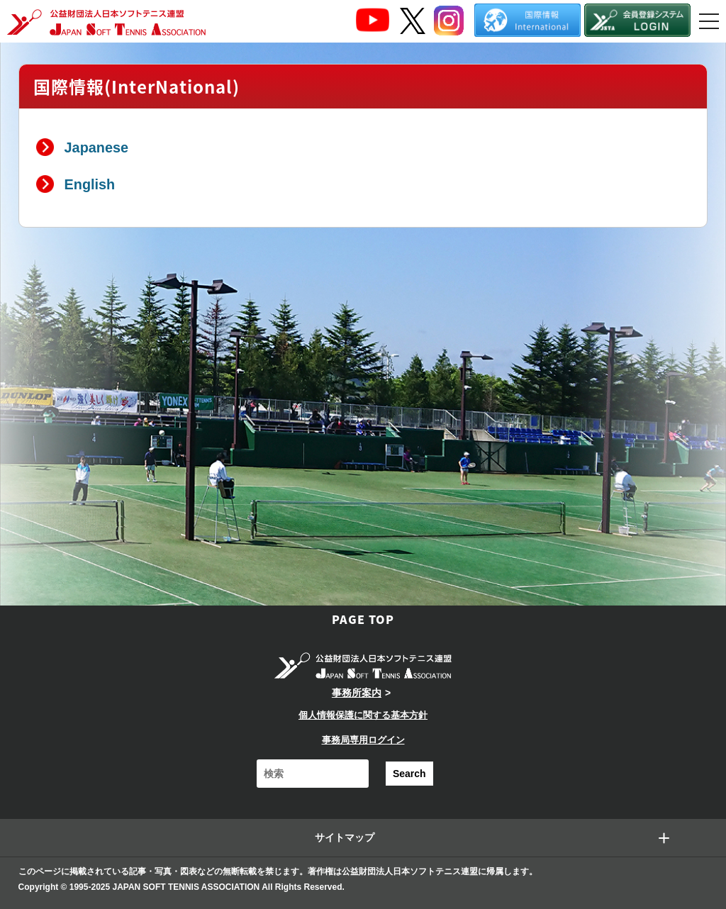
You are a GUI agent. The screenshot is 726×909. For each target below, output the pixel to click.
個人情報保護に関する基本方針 (363, 715)
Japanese (96, 147)
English (90, 184)
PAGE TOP (363, 619)
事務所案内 (356, 692)
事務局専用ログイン (363, 740)
